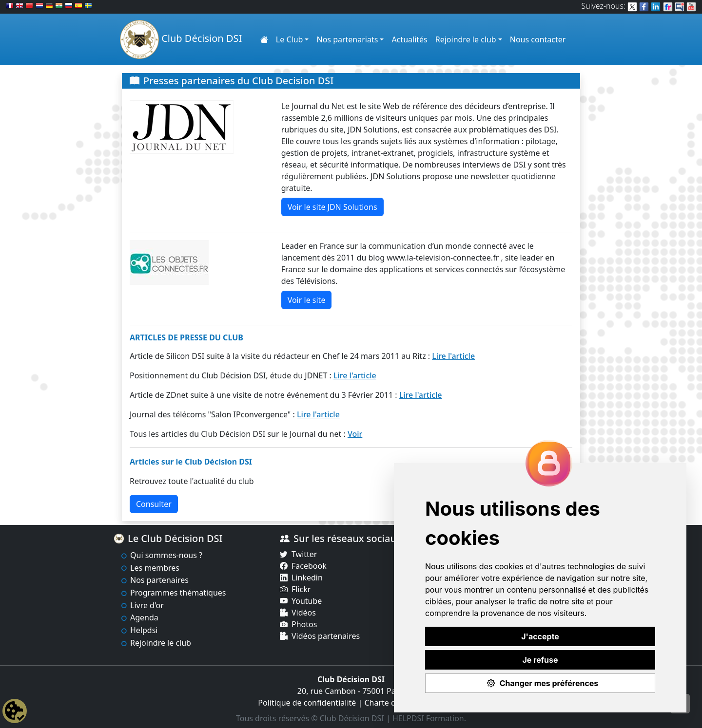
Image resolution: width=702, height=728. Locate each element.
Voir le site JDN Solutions (332, 207)
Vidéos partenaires (326, 636)
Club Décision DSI (181, 39)
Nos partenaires (159, 580)
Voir (355, 434)
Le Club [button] (289, 39)
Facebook (309, 565)
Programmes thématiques (178, 592)
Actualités (409, 39)
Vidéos (304, 612)
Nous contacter (538, 39)
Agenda (144, 617)
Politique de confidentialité (307, 702)
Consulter (154, 504)
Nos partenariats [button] (347, 39)
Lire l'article (453, 356)
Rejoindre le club (160, 642)
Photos (304, 624)
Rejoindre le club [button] (465, 39)
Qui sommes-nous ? (166, 555)
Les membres (154, 567)
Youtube (307, 601)
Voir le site (307, 300)
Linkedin (307, 577)
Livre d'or (147, 605)
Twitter (304, 554)
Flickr (301, 589)
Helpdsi (143, 630)
